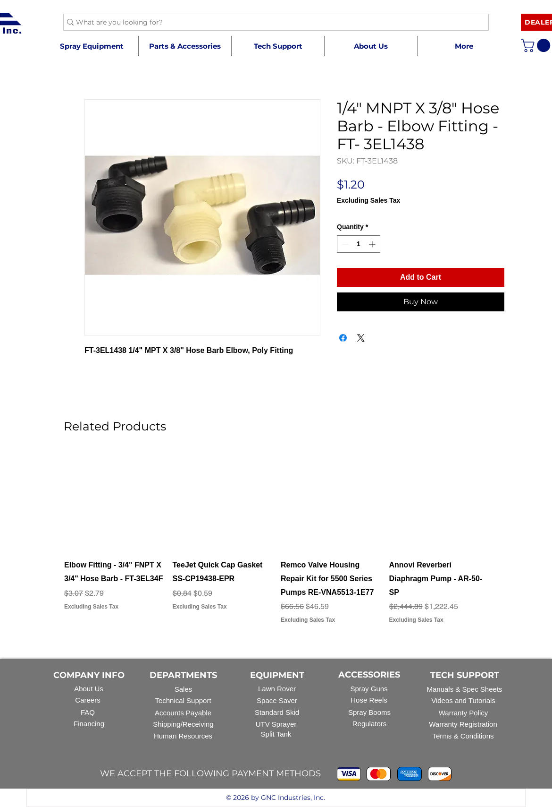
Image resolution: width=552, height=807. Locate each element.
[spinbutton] (358, 244)
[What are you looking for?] (272, 22)
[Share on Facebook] (343, 337)
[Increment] (373, 244)
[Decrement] (344, 244)
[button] (184, 46)
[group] (276, 545)
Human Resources (183, 736)
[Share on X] (361, 337)
